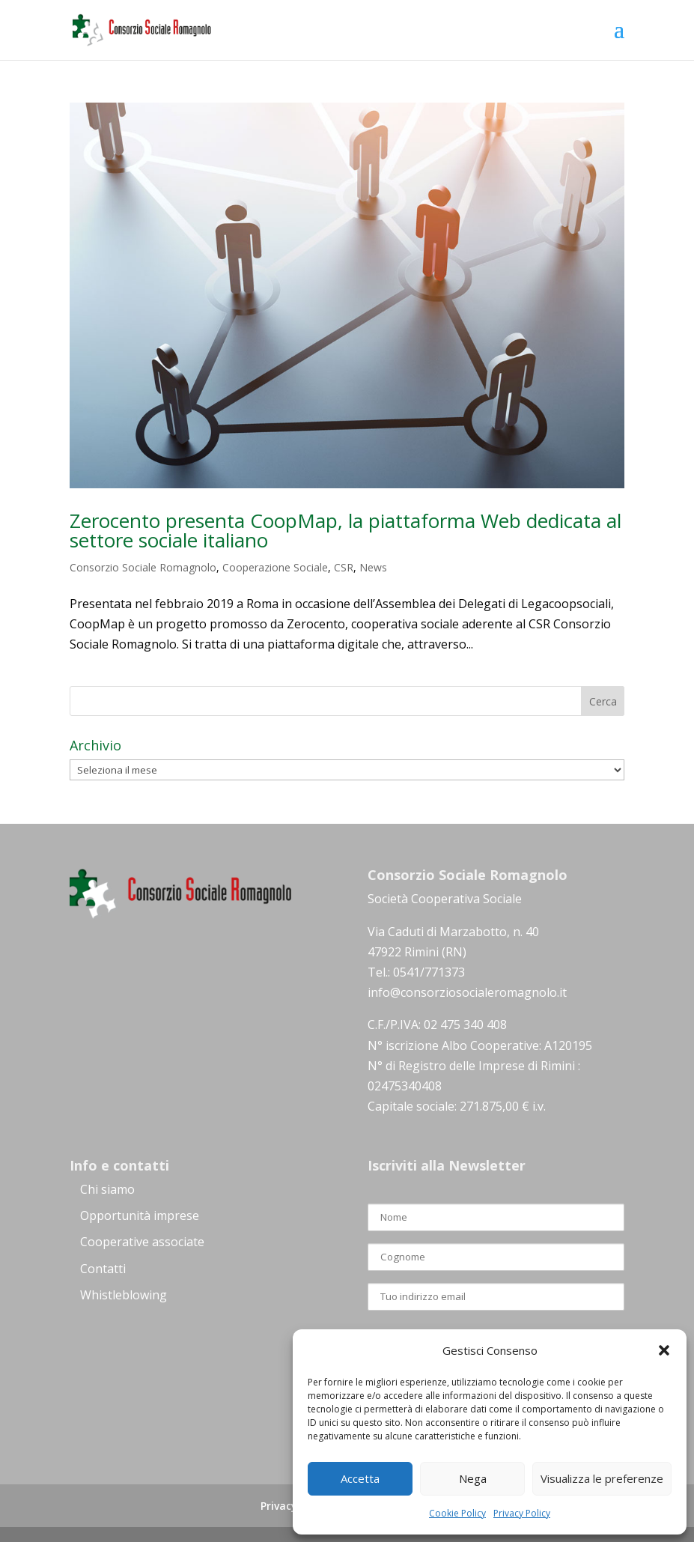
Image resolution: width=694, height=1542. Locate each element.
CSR (343, 567)
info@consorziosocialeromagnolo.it (467, 992)
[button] (664, 1350)
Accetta (360, 1478)
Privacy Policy (521, 1513)
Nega (473, 1478)
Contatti (103, 1268)
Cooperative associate (142, 1241)
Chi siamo (107, 1189)
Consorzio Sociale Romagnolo (143, 567)
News (373, 567)
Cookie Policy (457, 1513)
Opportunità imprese (139, 1215)
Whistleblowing (123, 1295)
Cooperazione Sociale (275, 567)
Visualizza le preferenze (602, 1478)
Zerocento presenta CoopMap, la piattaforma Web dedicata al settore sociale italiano (345, 530)
